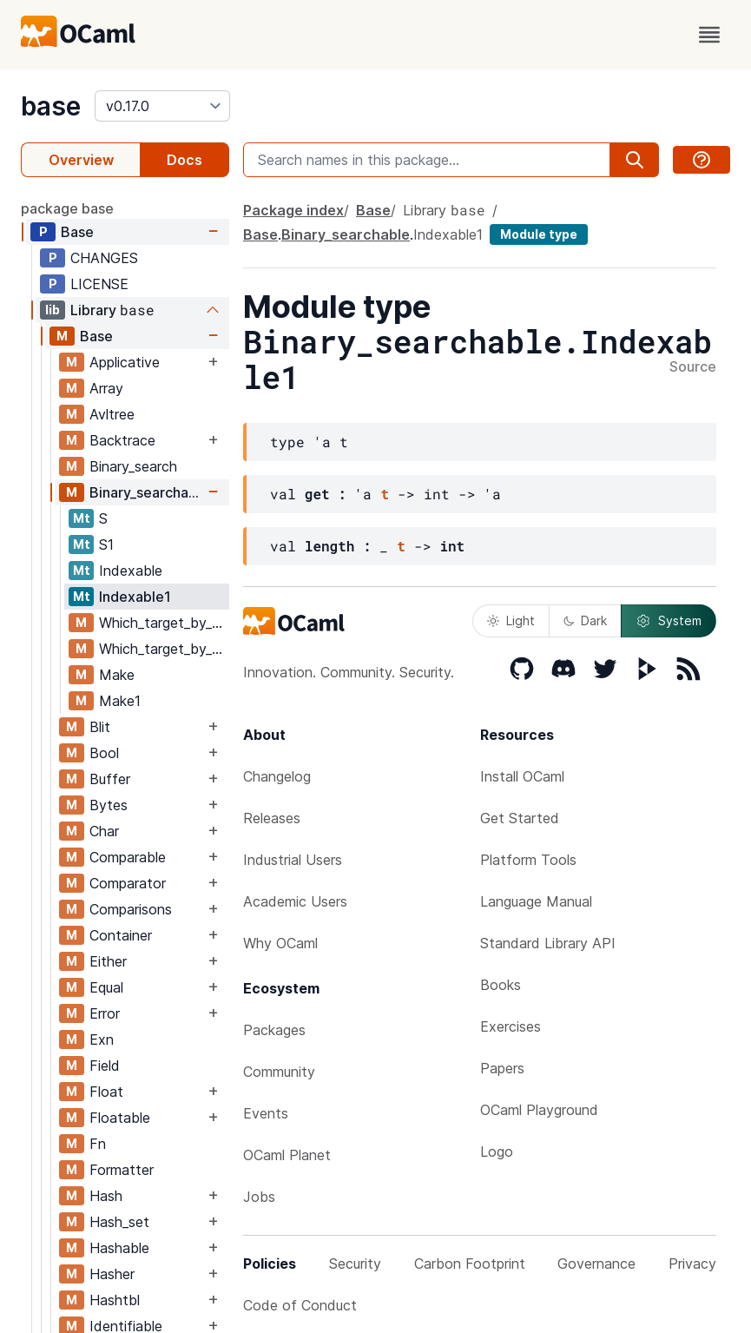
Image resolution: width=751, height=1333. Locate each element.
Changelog (277, 776)
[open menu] (709, 35)
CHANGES (104, 258)
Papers (502, 1068)
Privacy (692, 1263)
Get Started (519, 818)
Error (104, 1013)
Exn (101, 1039)
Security (355, 1263)
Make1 (120, 700)
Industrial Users (292, 859)
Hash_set (119, 1222)
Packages (274, 1030)
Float (106, 1091)
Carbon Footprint (469, 1263)
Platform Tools (528, 859)
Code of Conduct (300, 1305)
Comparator (127, 883)
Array (106, 388)
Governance (596, 1263)
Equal (106, 987)
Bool (104, 753)
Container (120, 935)
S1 (106, 544)
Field (104, 1065)
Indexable (130, 570)
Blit (99, 727)
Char (104, 831)
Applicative (124, 362)
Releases (271, 818)
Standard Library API (548, 943)
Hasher (112, 1274)
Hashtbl (114, 1300)
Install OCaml (522, 776)
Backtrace (122, 440)
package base (67, 208)
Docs (184, 159)
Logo (496, 1151)
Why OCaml (280, 943)
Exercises (510, 1026)
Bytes (108, 805)
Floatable (119, 1117)
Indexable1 (135, 596)
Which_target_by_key (163, 622)
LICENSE (99, 284)
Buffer (109, 779)
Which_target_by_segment (163, 648)
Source (692, 367)
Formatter (121, 1169)
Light (511, 620)
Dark (585, 620)
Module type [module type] (538, 234)
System (669, 621)
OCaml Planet (287, 1155)
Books (500, 984)
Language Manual (536, 901)
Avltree (112, 414)
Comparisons (130, 909)
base (51, 106)
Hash (105, 1195)
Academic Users (295, 901)
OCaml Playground (539, 1110)
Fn (97, 1143)
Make (117, 674)
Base (77, 232)
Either (108, 961)
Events (265, 1113)
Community (279, 1071)
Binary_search (133, 466)
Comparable (127, 857)
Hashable (119, 1248)
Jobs (259, 1196)
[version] (162, 106)
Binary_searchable (146, 492)
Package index (293, 210)
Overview (81, 159)
